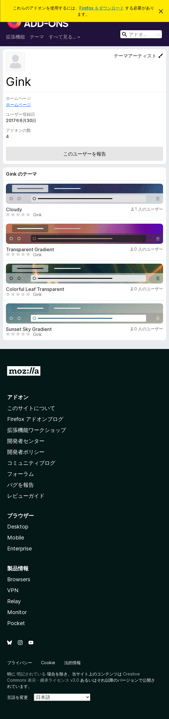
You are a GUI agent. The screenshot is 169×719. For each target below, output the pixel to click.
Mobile (15, 537)
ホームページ (18, 104)
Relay (14, 601)
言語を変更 (17, 697)
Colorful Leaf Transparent (35, 289)
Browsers (18, 579)
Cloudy (14, 209)
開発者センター (26, 441)
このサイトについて (31, 408)
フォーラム (20, 474)
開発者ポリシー (26, 452)
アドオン (18, 397)
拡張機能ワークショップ (36, 430)
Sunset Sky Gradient (29, 329)
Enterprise (19, 548)
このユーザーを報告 (84, 154)
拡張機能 (15, 37)
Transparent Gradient (30, 249)
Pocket (16, 623)
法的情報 (72, 662)
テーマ (37, 37)
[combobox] (141, 34)
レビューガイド (26, 496)
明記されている (31, 673)
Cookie (48, 662)
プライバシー (19, 662)
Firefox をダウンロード (101, 7)
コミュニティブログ (31, 463)
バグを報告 (20, 485)
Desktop (17, 526)
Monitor (17, 612)
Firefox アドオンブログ (35, 419)
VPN (12, 590)
